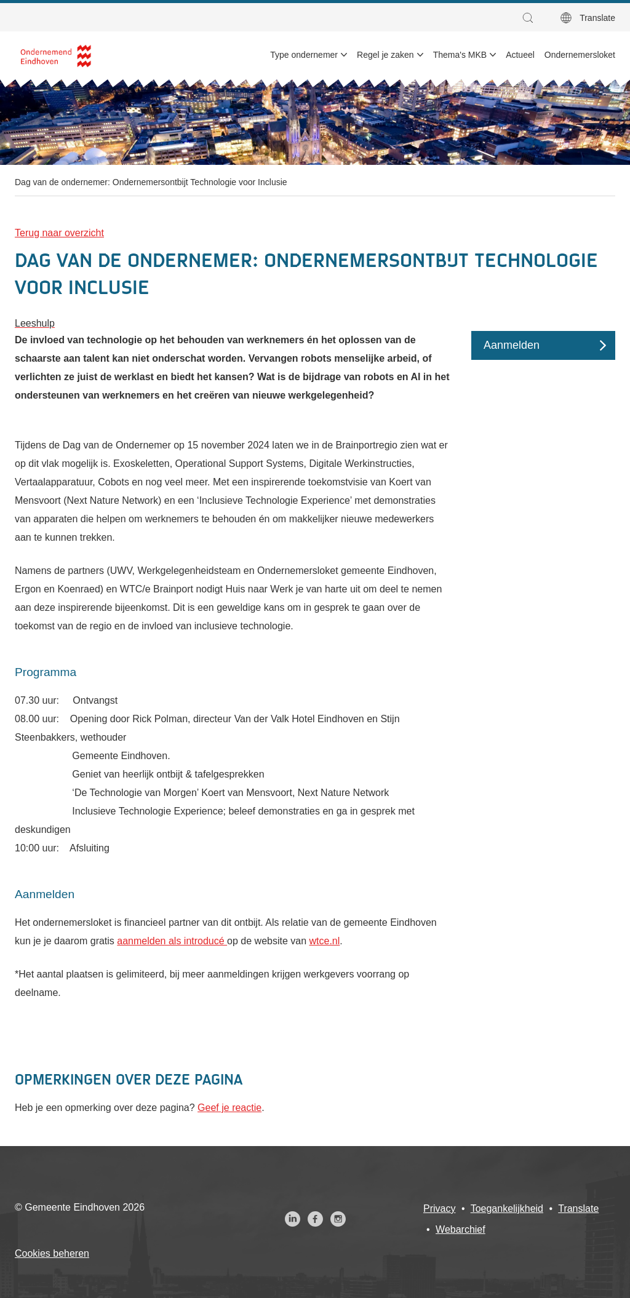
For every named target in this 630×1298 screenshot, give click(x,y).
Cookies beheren (52, 1253)
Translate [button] (597, 18)
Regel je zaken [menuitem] (385, 55)
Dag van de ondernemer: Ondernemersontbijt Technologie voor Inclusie (151, 182)
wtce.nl (324, 941)
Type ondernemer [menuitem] (304, 55)
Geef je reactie (229, 1107)
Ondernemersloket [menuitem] (579, 55)
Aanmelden (512, 345)
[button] (530, 17)
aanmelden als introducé (172, 941)
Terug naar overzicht (59, 233)
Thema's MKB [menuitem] (460, 55)
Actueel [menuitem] (520, 55)
